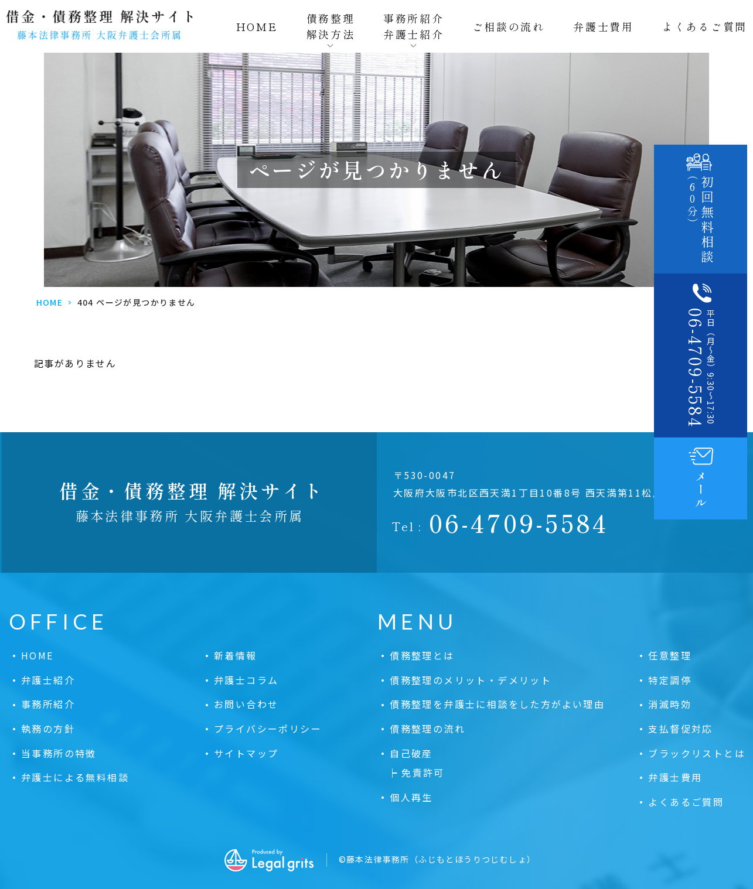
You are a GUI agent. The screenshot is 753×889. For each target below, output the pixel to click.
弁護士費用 (603, 26)
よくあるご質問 (704, 26)
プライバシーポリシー (268, 729)
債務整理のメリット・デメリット (470, 680)
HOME (257, 26)
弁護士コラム (246, 680)
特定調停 (669, 680)
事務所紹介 (48, 704)
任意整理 (669, 655)
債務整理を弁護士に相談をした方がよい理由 (497, 704)
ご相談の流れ (508, 26)
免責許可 (423, 772)
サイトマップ (246, 753)
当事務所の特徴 (59, 753)
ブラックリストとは (696, 753)
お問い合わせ (246, 704)
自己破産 (411, 753)
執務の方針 (48, 729)
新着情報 (235, 655)
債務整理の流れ (427, 729)
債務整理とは (422, 655)
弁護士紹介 (48, 680)
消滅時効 (669, 704)
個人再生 (411, 797)
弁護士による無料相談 (75, 777)
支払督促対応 (680, 729)
